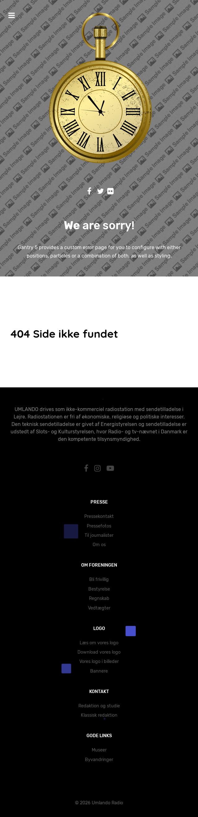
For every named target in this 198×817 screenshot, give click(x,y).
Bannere (99, 671)
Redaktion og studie (99, 706)
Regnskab (99, 598)
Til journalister (99, 535)
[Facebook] (87, 468)
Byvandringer (99, 759)
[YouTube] (110, 468)
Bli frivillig (99, 579)
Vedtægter (99, 608)
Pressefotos (99, 526)
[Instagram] (98, 468)
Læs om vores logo (99, 643)
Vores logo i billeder (99, 661)
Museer (99, 750)
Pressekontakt (99, 516)
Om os (99, 544)
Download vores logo (99, 652)
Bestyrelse (99, 589)
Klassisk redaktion (99, 715)
